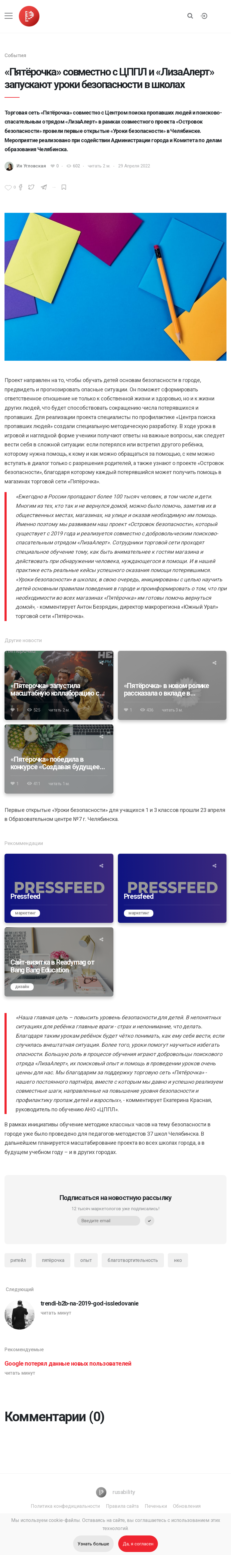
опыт (86, 1260)
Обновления (187, 1506)
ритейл (18, 1260)
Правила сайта (122, 1506)
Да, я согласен (138, 1544)
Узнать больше (93, 1544)
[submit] (149, 1221)
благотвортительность (133, 1260)
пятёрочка (53, 1260)
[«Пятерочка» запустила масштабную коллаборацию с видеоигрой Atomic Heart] (59, 685)
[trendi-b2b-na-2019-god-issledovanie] (115, 1307)
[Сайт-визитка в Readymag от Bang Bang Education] (59, 961)
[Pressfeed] (59, 888)
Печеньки (156, 1506)
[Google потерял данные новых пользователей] (115, 1368)
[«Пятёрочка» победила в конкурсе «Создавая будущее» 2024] (59, 759)
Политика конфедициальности (65, 1506)
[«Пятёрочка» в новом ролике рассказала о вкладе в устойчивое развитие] (172, 685)
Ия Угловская (31, 166)
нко (178, 1260)
